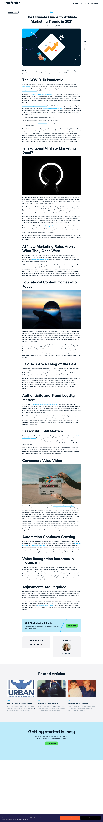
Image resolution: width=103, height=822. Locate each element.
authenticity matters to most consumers (45, 404)
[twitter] (85, 41)
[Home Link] (12, 3)
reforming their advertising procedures (56, 226)
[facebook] (85, 45)
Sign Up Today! (51, 743)
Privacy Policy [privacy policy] (16, 819)
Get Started (94, 3)
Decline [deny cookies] (90, 817)
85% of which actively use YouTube (63, 506)
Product (75, 3)
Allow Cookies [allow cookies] (70, 817)
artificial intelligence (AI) (39, 545)
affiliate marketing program (45, 605)
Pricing (81, 3)
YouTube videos (42, 123)
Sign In (87, 3)
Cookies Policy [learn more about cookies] (24, 819)
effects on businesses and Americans (42, 94)
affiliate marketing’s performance (53, 108)
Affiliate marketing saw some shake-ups (34, 106)
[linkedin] (85, 49)
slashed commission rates (40, 259)
